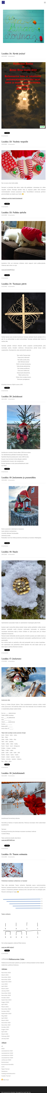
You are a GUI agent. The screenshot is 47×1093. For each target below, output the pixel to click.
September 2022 (6, 1013)
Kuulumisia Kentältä (7, 1064)
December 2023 (6, 993)
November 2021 (6, 1025)
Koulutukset (5, 1062)
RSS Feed (6, 1080)
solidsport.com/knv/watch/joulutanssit (11, 198)
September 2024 (6, 981)
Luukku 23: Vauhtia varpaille (14, 142)
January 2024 (5, 991)
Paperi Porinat (5, 1069)
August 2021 (5, 1029)
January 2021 (5, 1038)
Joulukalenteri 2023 (7, 1055)
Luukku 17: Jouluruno (11, 659)
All (2, 1046)
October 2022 (5, 1011)
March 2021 (4, 1034)
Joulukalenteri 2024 (7, 1057)
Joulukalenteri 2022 (7, 1053)
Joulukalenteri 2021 (7, 1051)
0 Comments (11, 56)
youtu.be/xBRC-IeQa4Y (7, 947)
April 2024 (4, 986)
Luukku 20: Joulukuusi (11, 396)
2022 (3, 1048)
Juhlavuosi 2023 (6, 1060)
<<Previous (5, 959)
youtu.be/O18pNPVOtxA (8, 270)
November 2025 (6, 972)
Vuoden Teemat (6, 1076)
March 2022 (5, 1020)
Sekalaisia (4, 1071)
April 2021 (4, 1031)
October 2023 (5, 997)
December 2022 (6, 1009)
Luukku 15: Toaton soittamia (14, 854)
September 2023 (6, 1000)
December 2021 (6, 1022)
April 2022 (4, 1018)
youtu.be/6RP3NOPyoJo (8, 840)
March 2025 (4, 975)
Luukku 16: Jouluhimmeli (13, 773)
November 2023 (6, 995)
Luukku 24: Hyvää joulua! (13, 53)
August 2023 (5, 1002)
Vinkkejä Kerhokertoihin (8, 1073)
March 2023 (5, 1007)
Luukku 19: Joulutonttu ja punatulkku (18, 477)
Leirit (2, 1067)
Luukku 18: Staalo (9, 552)
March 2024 (4, 988)
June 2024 (4, 984)
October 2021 (5, 1027)
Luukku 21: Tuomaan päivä (13, 284)
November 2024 (6, 979)
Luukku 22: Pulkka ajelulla (13, 212)
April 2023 (4, 1004)
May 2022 (4, 1016)
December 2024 (6, 977)
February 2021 (5, 1036)
